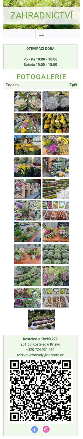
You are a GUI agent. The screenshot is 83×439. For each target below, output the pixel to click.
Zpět (73, 85)
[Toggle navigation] (41, 33)
